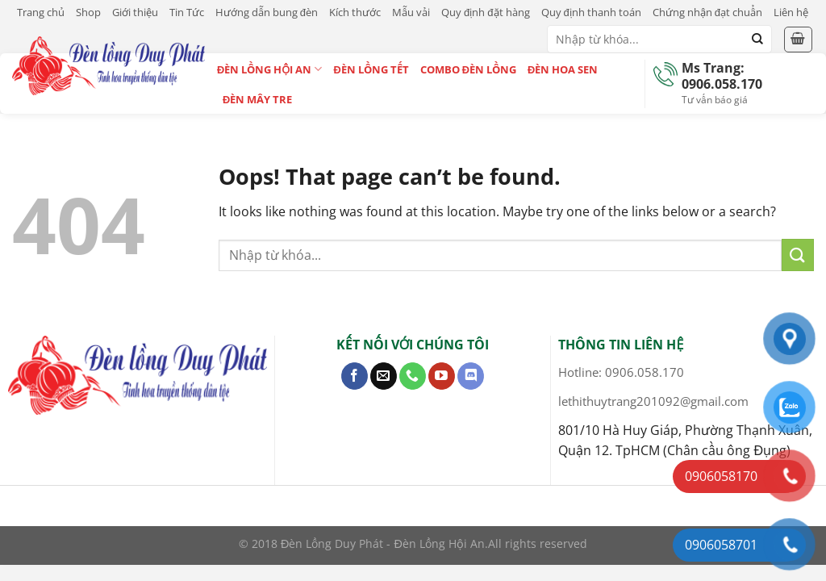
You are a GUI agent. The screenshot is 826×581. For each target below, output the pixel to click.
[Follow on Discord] (470, 376)
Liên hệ (791, 12)
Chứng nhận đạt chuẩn (707, 12)
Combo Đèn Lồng (468, 69)
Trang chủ (41, 12)
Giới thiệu (135, 12)
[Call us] (412, 376)
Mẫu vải (411, 12)
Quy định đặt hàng (485, 12)
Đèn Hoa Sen (563, 69)
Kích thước (355, 12)
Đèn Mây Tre (257, 99)
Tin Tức (186, 12)
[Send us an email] (383, 376)
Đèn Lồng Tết (370, 69)
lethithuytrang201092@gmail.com (653, 401)
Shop (88, 12)
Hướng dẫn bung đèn (266, 12)
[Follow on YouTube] (441, 376)
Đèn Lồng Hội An (269, 69)
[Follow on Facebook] (354, 376)
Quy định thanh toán (591, 12)
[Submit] (757, 39)
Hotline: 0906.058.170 (621, 372)
